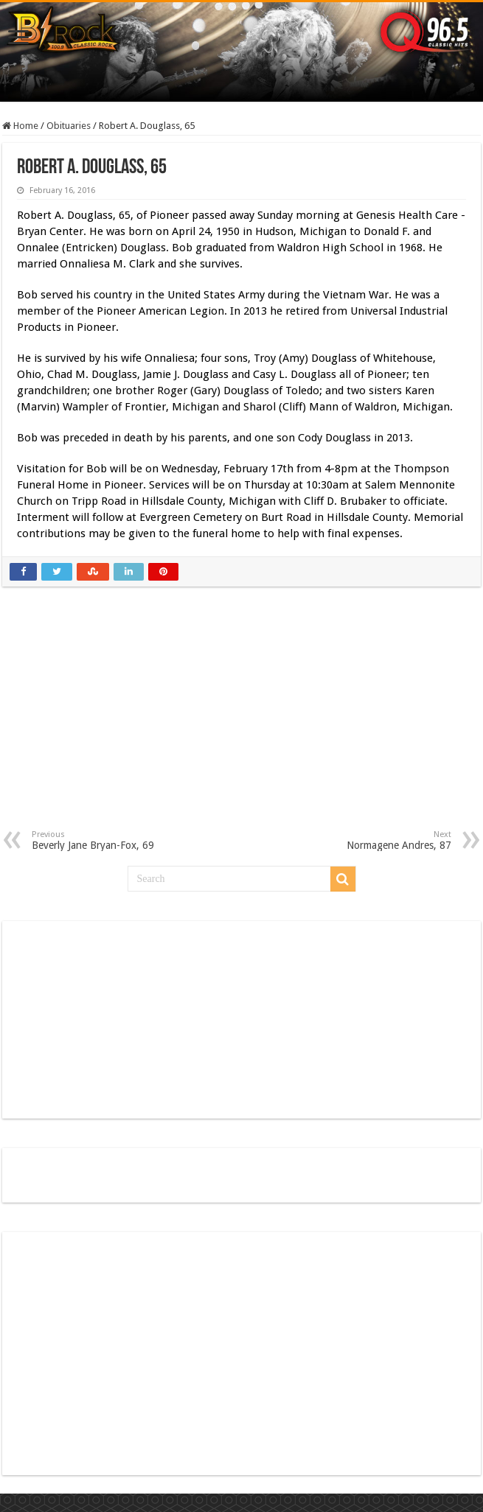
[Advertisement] (242, 719)
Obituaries (68, 125)
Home (20, 125)
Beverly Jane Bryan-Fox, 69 (107, 840)
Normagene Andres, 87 (375, 840)
